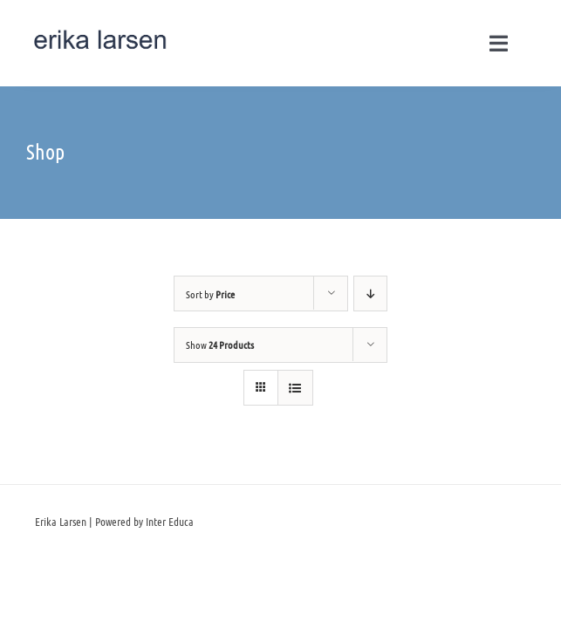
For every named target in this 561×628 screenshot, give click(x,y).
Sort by (210, 294)
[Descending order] (370, 293)
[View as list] (295, 388)
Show (220, 345)
